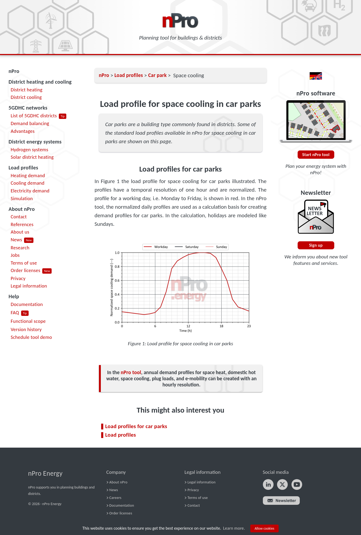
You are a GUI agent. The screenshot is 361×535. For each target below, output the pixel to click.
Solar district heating (32, 157)
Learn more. (234, 528)
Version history (26, 329)
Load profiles (23, 167)
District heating (27, 90)
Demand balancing (30, 123)
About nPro (22, 209)
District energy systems (35, 141)
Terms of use (24, 263)
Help (14, 296)
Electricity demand (30, 191)
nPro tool (131, 372)
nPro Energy (45, 473)
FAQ (15, 312)
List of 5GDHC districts (34, 116)
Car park (157, 75)
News (16, 240)
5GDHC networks (28, 107)
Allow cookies (264, 528)
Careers (115, 497)
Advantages (22, 131)
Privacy (18, 278)
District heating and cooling (40, 82)
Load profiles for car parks (136, 426)
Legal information (29, 286)
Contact (19, 217)
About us (20, 232)
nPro (14, 71)
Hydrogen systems (29, 149)
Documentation (27, 304)
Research (20, 248)
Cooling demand (27, 183)
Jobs (15, 255)
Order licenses (25, 270)
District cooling (26, 97)
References (22, 224)
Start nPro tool (315, 154)
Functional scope (28, 321)
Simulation (22, 198)
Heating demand (28, 175)
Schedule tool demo (31, 337)
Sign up (316, 245)
